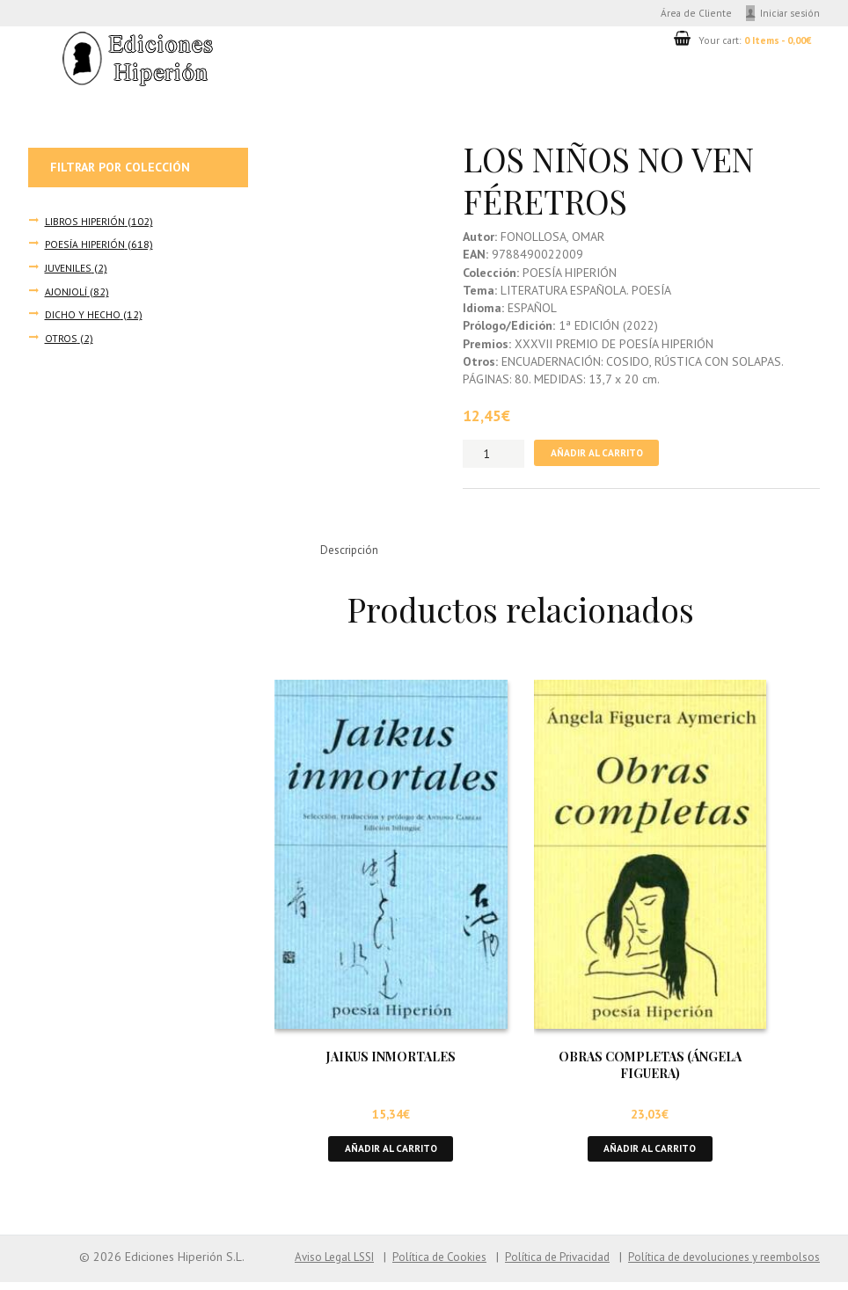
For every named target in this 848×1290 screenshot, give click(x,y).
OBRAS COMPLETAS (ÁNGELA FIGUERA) (650, 1071)
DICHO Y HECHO (83, 316)
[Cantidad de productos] (493, 457)
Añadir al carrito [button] (390, 1155)
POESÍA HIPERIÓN (84, 246)
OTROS (61, 339)
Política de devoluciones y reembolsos (718, 1265)
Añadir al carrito (601, 456)
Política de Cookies (416, 1265)
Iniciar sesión (789, 14)
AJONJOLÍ (66, 293)
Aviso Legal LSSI (304, 1265)
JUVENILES (68, 270)
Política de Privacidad (541, 1265)
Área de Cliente (687, 14)
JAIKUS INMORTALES (391, 1062)
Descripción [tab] (351, 555)
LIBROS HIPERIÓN (84, 223)
